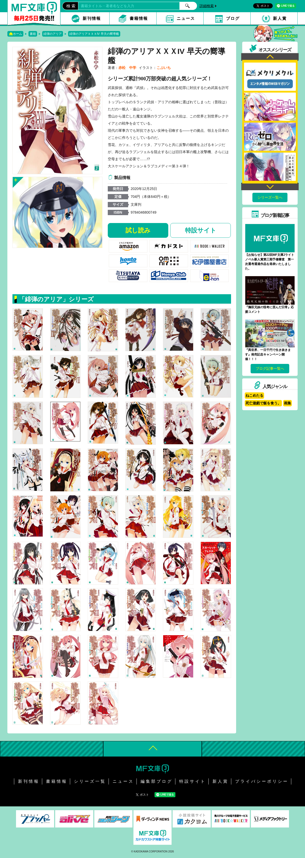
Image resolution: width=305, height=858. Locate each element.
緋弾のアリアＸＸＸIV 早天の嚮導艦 (94, 34)
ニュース (186, 18)
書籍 (33, 34)
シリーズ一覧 (90, 781)
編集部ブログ (157, 781)
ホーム (17, 34)
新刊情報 (92, 18)
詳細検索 (207, 6)
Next (270, 186)
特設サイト (200, 230)
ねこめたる (254, 395)
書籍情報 (139, 18)
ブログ (233, 18)
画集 (287, 403)
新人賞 (280, 18)
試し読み (138, 230)
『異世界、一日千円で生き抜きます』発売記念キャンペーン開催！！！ (268, 354)
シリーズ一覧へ (269, 197)
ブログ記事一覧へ (270, 368)
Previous (270, 57)
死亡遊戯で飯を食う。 (263, 403)
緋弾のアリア (52, 34)
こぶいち (164, 68)
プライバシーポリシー (261, 781)
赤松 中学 (127, 68)
